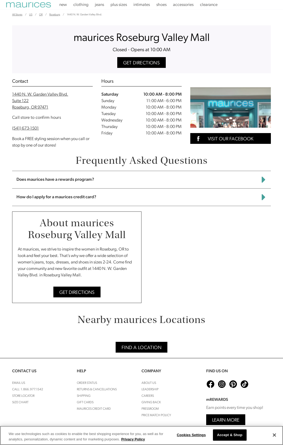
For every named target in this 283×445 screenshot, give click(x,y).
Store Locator (23, 396)
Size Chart (20, 402)
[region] (141, 435)
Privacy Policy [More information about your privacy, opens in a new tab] (133, 439)
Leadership (150, 389)
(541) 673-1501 (25, 128)
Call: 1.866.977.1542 (27, 389)
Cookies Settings (191, 435)
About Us (149, 383)
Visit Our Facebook (223, 138)
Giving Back (151, 402)
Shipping (84, 396)
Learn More (225, 420)
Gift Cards (85, 402)
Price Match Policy (156, 415)
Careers (148, 396)
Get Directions (141, 63)
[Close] (274, 435)
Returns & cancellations (97, 389)
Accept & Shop (229, 435)
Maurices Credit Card (94, 409)
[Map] (208, 257)
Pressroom (150, 409)
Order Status (87, 383)
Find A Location (141, 347)
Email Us (18, 383)
